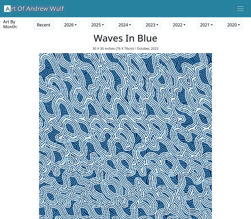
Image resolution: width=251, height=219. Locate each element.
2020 (232, 25)
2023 (150, 25)
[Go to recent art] (44, 24)
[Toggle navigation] (240, 8)
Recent (43, 25)
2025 (96, 25)
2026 (69, 25)
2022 (177, 25)
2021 (205, 25)
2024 (123, 25)
